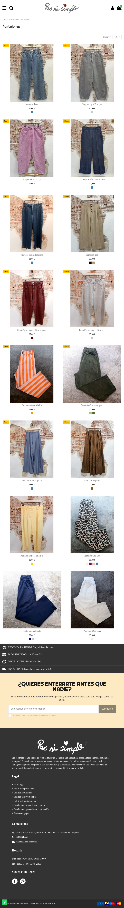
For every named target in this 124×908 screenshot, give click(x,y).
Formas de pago (21, 813)
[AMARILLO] (32, 564)
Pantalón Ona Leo (92, 556)
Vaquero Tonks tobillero (32, 255)
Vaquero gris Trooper (92, 104)
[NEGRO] (90, 263)
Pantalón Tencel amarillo (31, 556)
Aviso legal (19, 784)
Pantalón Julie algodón (31, 480)
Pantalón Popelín (92, 480)
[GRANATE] (32, 338)
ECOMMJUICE (49, 903)
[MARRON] (92, 488)
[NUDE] (93, 564)
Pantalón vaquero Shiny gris (92, 330)
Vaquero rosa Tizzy (32, 179)
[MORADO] (90, 564)
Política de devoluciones (25, 797)
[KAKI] (93, 413)
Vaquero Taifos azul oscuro (92, 179)
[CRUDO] (87, 564)
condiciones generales (29, 715)
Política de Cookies (23, 792)
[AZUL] (32, 112)
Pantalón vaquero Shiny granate (31, 330)
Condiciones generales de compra (29, 805)
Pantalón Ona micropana (92, 405)
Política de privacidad (24, 788)
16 (117, 37)
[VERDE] (90, 413)
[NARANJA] (32, 413)
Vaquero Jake (32, 104)
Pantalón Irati (92, 255)
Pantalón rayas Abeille (32, 405)
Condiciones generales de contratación (31, 809)
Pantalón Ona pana (92, 631)
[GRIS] (92, 112)
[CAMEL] (93, 263)
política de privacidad (48, 715)
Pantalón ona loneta (32, 631)
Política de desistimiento (25, 801)
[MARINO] (30, 639)
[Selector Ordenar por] (107, 37)
